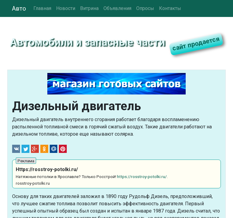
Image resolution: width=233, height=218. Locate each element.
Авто (19, 8)
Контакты (170, 8)
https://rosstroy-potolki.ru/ (142, 176)
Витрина (89, 8)
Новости (65, 8)
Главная (42, 8)
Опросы (145, 8)
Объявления (117, 8)
